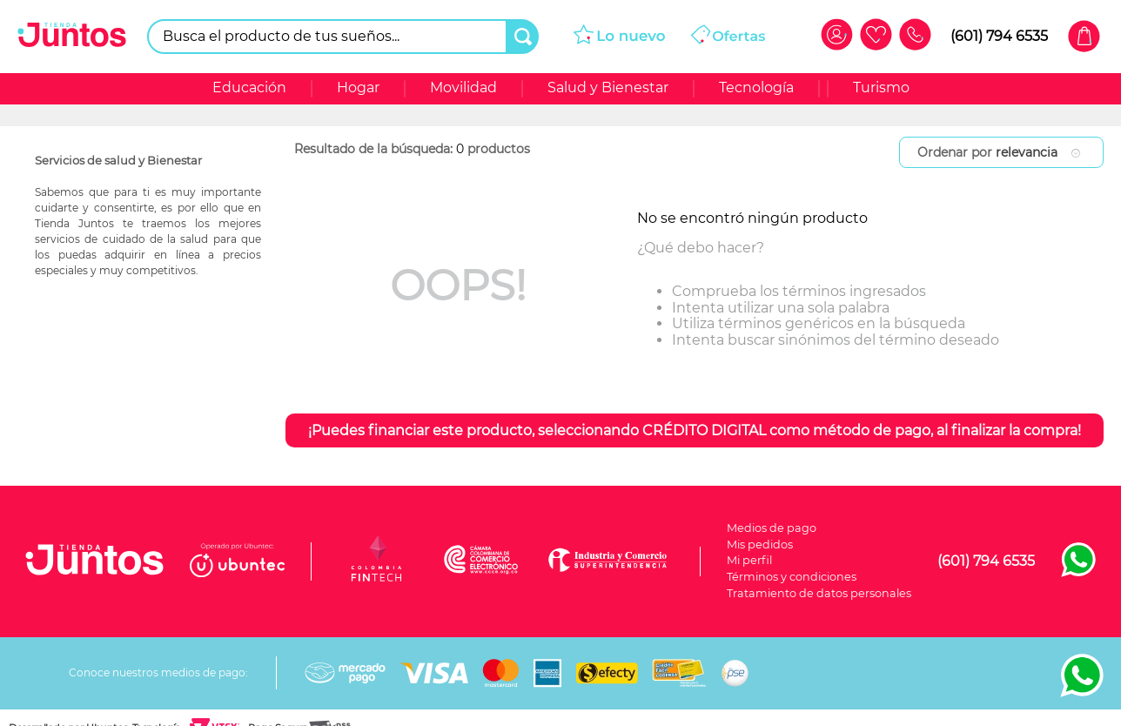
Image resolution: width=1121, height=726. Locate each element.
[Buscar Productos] (523, 36)
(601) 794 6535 (999, 36)
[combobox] (343, 36)
